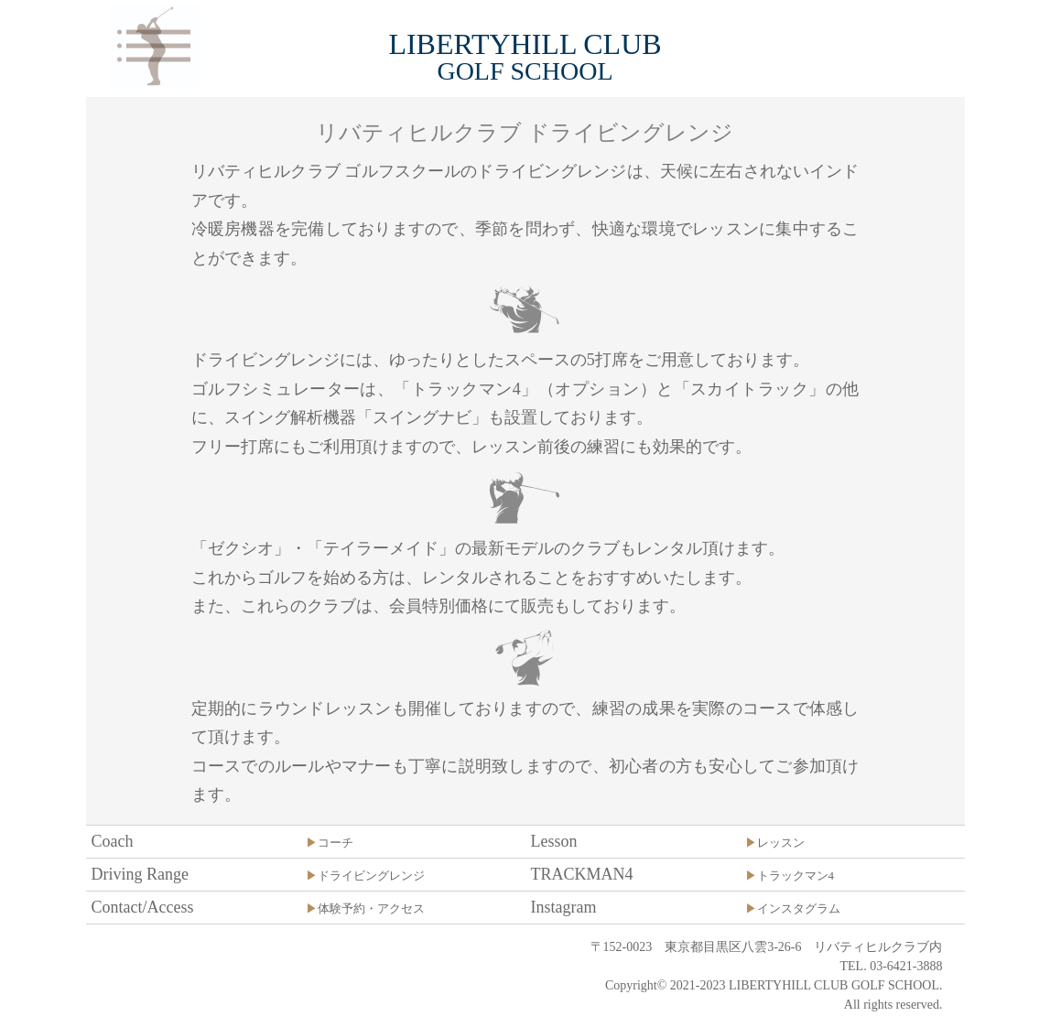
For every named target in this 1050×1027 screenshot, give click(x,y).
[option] (525, 96)
